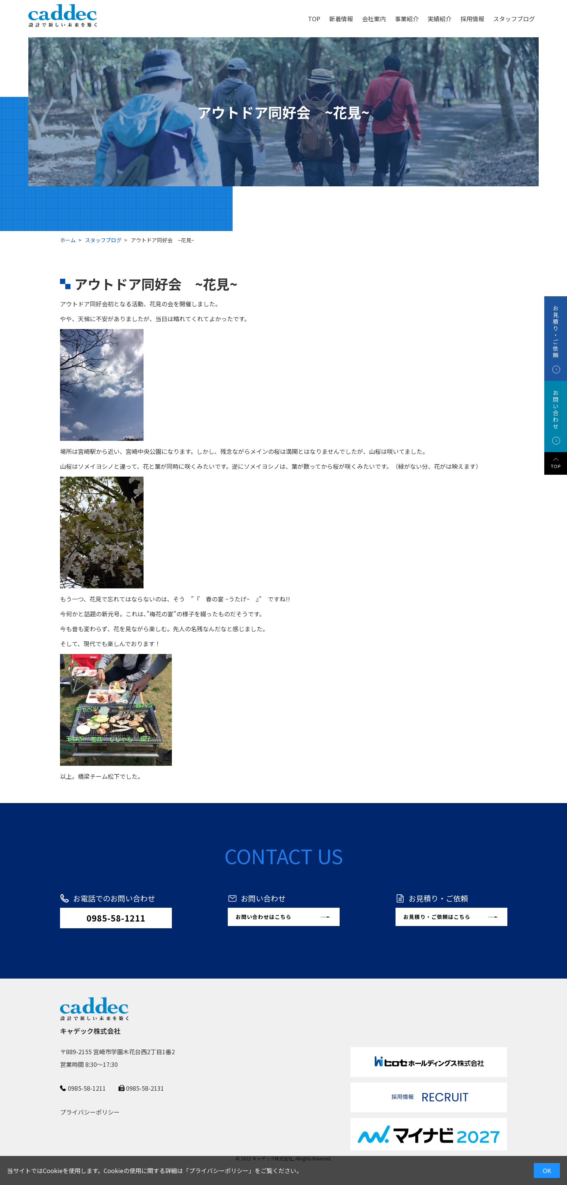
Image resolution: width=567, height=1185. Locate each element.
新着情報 (341, 18)
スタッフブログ (514, 18)
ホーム (68, 240)
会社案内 (374, 18)
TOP (314, 18)
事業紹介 (407, 18)
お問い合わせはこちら (264, 916)
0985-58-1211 (115, 918)
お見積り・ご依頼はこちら (436, 916)
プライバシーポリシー (219, 1170)
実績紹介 (439, 18)
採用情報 (472, 18)
